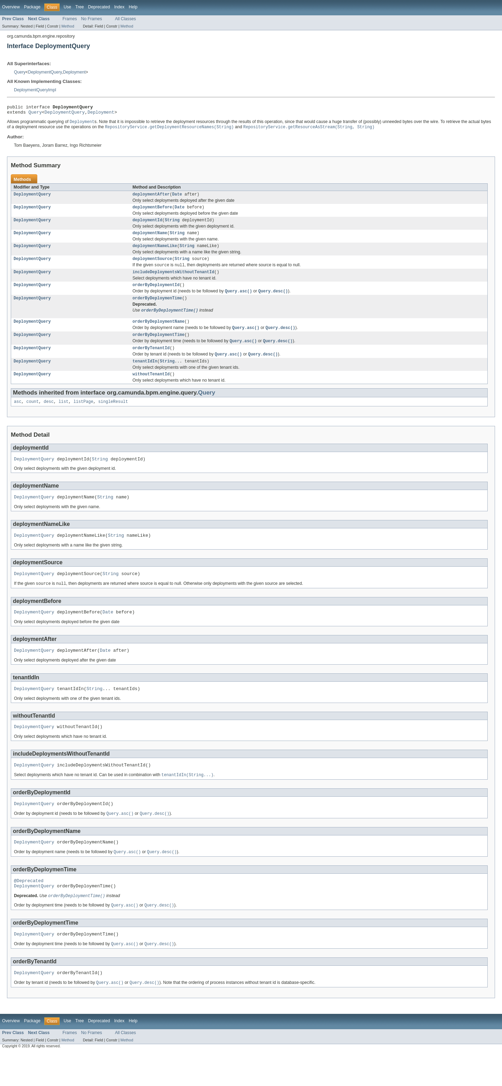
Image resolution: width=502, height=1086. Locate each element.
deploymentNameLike (154, 252)
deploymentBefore (152, 211)
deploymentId (147, 225)
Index (119, 7)
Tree (79, 7)
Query (19, 72)
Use (67, 7)
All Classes (125, 18)
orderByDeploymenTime (157, 308)
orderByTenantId (151, 361)
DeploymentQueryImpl (35, 89)
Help (133, 7)
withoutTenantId (151, 388)
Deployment (74, 72)
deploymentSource (152, 265)
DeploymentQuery (45, 72)
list (63, 417)
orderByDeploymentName (158, 332)
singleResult (113, 417)
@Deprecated (29, 910)
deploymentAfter (151, 197)
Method (67, 26)
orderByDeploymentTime (158, 346)
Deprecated (99, 7)
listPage (83, 417)
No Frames (91, 18)
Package (32, 7)
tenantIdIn (144, 375)
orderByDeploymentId (156, 293)
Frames (69, 18)
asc (17, 417)
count (32, 417)
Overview (11, 7)
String (172, 225)
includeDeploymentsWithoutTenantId (173, 280)
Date (177, 197)
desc (48, 417)
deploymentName (149, 238)
